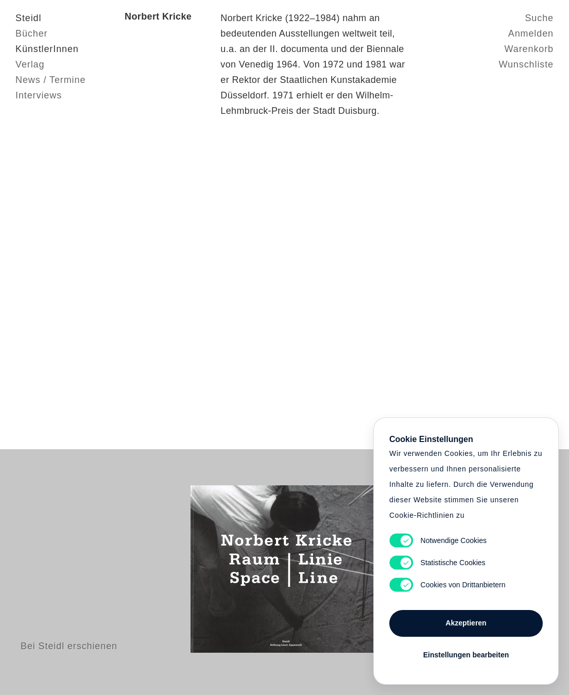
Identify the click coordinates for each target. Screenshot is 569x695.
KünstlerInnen (47, 49)
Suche (539, 18)
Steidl (28, 18)
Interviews (38, 95)
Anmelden (531, 33)
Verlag (29, 64)
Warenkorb (529, 49)
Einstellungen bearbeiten (466, 655)
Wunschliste (526, 64)
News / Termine (50, 80)
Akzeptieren (465, 623)
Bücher (31, 33)
